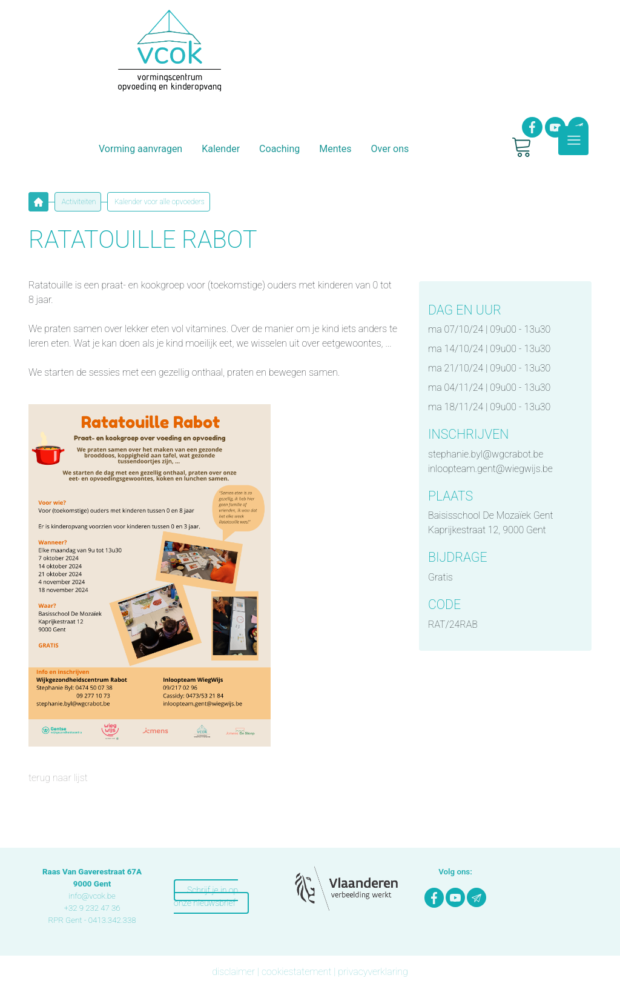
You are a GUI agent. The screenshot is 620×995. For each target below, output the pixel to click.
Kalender (221, 149)
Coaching (279, 149)
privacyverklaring (373, 971)
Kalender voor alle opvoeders (158, 202)
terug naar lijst (58, 778)
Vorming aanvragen (140, 149)
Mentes (335, 149)
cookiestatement (296, 971)
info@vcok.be (92, 895)
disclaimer (233, 971)
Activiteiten (78, 202)
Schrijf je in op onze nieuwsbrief (206, 896)
